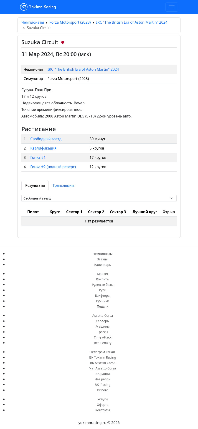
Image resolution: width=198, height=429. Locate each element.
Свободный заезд (45, 138)
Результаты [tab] (35, 185)
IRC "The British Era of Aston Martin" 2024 (132, 22)
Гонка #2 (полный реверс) (53, 166)
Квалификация (43, 148)
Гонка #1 (38, 157)
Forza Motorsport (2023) (70, 22)
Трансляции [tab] (63, 185)
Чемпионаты (32, 22)
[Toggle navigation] (171, 7)
